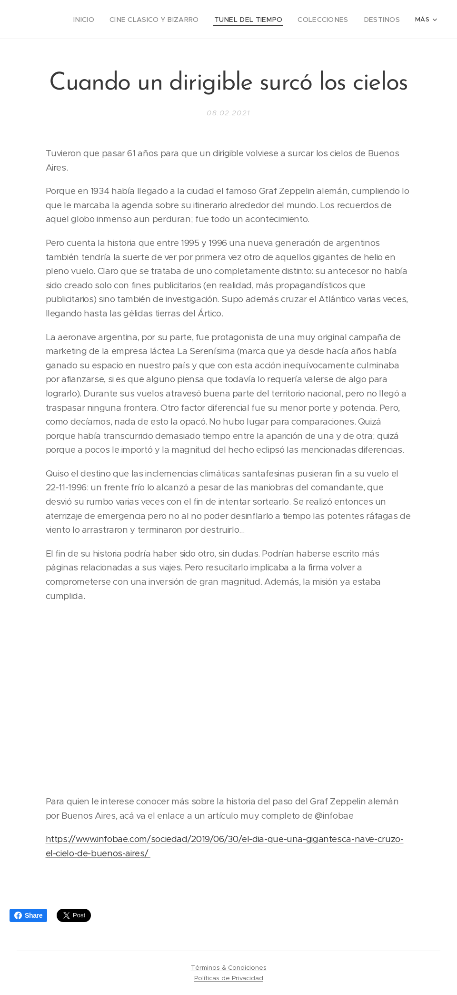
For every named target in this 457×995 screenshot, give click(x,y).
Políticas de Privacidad (228, 978)
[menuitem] (108, 19)
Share (28, 915)
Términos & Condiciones (229, 968)
